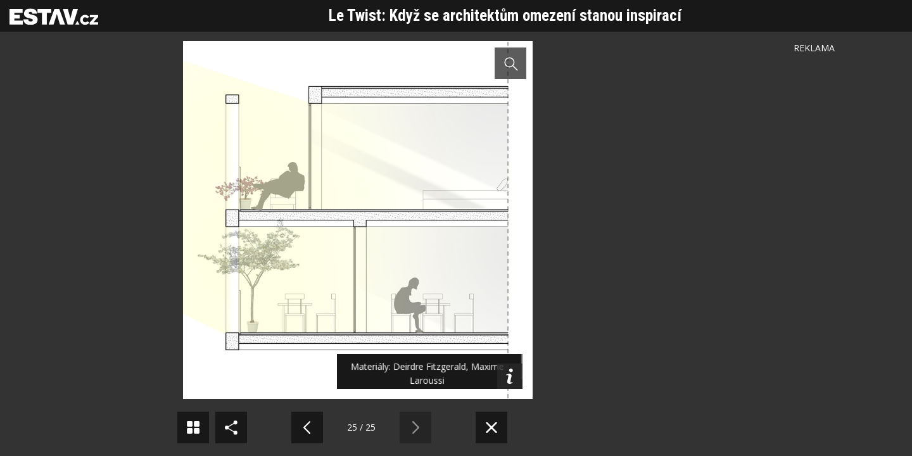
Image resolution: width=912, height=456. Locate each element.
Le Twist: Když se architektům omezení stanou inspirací (505, 15)
